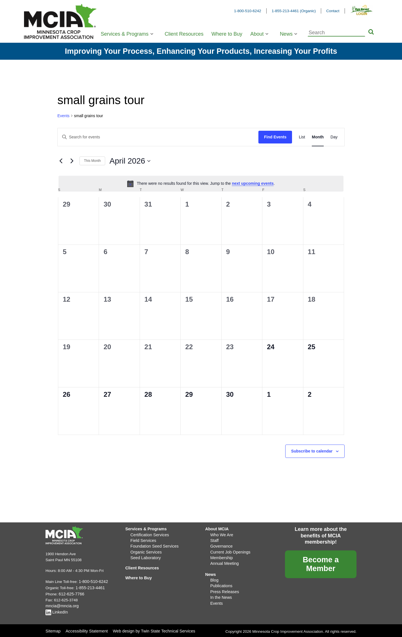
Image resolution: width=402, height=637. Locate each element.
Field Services (142, 539)
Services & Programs (124, 34)
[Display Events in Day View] (334, 137)
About (256, 34)
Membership (220, 555)
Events (63, 115)
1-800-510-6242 (247, 11)
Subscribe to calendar (311, 451)
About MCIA (216, 528)
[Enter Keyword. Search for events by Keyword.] (158, 137)
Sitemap (53, 628)
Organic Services (144, 550)
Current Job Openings (229, 550)
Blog (214, 576)
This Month (92, 161)
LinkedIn (56, 610)
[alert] (201, 184)
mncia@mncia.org (61, 604)
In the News (220, 592)
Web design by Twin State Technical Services (149, 628)
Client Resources (184, 34)
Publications (220, 582)
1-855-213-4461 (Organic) (294, 11)
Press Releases (223, 587)
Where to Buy (226, 34)
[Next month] (71, 161)
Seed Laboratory (144, 555)
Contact (333, 11)
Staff (214, 539)
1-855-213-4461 (89, 587)
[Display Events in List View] (302, 137)
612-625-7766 (71, 593)
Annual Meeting (223, 561)
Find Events (275, 137)
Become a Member (321, 564)
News (286, 34)
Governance (220, 544)
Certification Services (148, 534)
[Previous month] (60, 161)
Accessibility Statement (85, 628)
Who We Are (221, 534)
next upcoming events (253, 183)
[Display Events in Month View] (318, 137)
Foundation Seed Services (152, 544)
